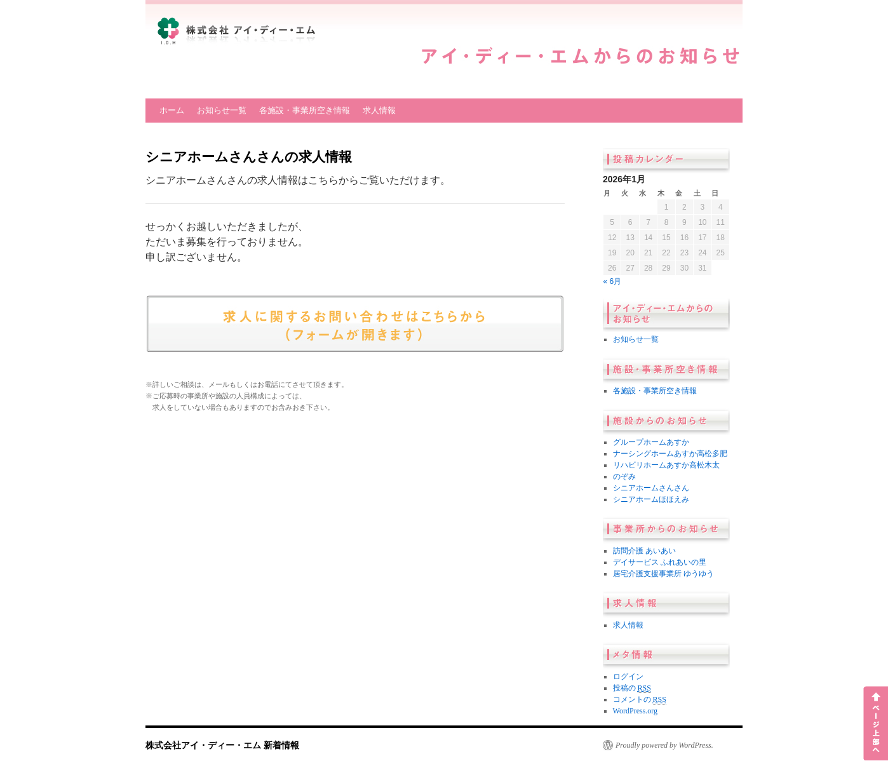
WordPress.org (635, 710)
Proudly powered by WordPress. (664, 745)
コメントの (639, 699)
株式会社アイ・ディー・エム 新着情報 (222, 745)
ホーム (171, 110)
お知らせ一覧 (221, 110)
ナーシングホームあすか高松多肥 (670, 453)
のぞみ (624, 476)
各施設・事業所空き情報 (304, 110)
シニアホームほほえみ (651, 499)
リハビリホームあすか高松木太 (666, 465)
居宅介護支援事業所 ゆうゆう (663, 573)
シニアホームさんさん (651, 487)
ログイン (628, 676)
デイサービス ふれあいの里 (659, 562)
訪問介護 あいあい (644, 550)
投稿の (632, 688)
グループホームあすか (651, 442)
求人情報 (379, 110)
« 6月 (612, 281)
